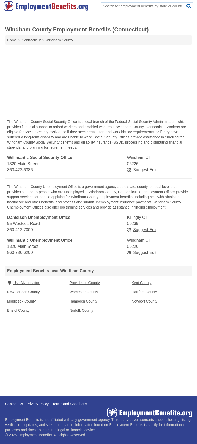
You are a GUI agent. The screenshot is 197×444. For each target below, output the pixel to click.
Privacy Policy (37, 404)
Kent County (141, 283)
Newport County (144, 301)
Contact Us (14, 404)
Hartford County (144, 292)
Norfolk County (81, 310)
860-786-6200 (20, 252)
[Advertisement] (98, 83)
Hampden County (83, 301)
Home (12, 40)
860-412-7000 (20, 230)
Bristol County (18, 310)
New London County (23, 292)
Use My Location (23, 283)
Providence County (85, 283)
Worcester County (84, 292)
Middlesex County (21, 301)
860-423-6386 (20, 170)
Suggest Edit (141, 170)
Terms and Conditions (69, 404)
